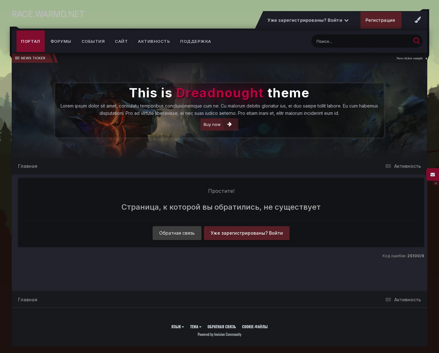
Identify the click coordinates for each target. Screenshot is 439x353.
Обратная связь (177, 233)
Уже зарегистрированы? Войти (308, 20)
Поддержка (195, 41)
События (93, 41)
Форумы (60, 41)
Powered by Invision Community (219, 334)
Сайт (121, 41)
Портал (30, 41)
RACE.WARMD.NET (48, 14)
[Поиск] (349, 41)
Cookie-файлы (255, 326)
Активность (154, 41)
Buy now (218, 124)
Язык (177, 326)
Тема (195, 326)
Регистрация (380, 20)
